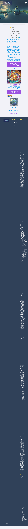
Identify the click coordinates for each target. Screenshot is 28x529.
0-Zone (23, 386)
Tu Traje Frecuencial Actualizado (22, 460)
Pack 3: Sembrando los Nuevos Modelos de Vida (22, 333)
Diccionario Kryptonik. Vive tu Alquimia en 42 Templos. (22, 202)
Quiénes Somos (22, 401)
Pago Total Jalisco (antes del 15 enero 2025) (22, 368)
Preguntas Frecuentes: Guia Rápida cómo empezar (22, 377)
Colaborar (22, 172)
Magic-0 (23, 392)
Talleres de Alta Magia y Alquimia (23, 398)
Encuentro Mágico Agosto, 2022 (22, 218)
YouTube (14, 124)
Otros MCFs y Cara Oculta (23, 512)
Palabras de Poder (23, 515)
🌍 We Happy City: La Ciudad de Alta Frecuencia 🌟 (22, 489)
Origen (23, 393)
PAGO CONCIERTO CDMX (22, 354)
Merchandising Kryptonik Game (22, 311)
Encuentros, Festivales (24, 240)
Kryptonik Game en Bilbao (22, 286)
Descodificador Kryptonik (22, 197)
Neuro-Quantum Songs (22, 321)
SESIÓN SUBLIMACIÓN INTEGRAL (22, 409)
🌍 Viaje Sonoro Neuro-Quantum (22, 485)
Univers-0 (23, 395)
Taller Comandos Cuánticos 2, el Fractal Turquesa (22, 427)
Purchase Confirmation (24, 167)
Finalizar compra (22, 279)
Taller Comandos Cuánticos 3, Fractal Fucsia (22, 432)
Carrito (22, 161)
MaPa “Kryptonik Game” (23, 504)
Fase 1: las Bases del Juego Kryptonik (22, 260)
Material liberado (22, 309)
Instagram (14, 125)
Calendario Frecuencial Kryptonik (22, 153)
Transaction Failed (24, 171)
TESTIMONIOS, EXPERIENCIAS (22, 455)
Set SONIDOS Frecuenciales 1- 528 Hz (24, 519)
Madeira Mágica (22, 300)
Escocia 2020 (22, 237)
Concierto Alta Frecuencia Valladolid (22, 184)
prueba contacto (22, 381)
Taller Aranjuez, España (25, 252)
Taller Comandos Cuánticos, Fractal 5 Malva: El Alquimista (22, 451)
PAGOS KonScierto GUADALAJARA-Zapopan (23, 373)
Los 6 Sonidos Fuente (22, 297)
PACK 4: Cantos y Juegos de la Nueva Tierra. (22, 338)
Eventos (22, 238)
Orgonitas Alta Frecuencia (22, 324)
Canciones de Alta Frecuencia (22, 156)
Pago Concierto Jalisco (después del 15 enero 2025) (22, 359)
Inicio (22, 281)
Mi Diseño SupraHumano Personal (22, 318)
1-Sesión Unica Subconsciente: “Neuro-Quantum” (22, 123)
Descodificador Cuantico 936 (22, 194)
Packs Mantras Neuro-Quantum (22, 348)
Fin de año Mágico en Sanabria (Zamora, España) (22, 276)
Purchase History (23, 169)
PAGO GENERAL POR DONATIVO (22, 364)
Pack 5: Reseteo (22, 342)
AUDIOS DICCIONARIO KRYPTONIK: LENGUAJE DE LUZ (22, 148)
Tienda (22, 458)
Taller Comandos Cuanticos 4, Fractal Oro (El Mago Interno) (22, 438)
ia (16, 111)
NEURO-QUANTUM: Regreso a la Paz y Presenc (14, 111)
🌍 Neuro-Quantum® (22, 482)
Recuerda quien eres (22, 403)
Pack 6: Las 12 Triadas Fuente (22, 344)
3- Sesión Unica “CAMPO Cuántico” (22, 131)
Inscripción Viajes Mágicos (22, 283)
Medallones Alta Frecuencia (24, 255)
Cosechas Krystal (22, 192)
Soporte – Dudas (22, 421)
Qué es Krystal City (22, 385)
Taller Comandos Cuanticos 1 (22, 423)
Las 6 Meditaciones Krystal (22, 289)
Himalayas (22, 280)
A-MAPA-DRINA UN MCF (22, 140)
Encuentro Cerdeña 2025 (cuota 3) (22, 210)
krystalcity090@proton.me (16, 122)
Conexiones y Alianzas (22, 187)
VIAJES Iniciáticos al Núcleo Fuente (22, 470)
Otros (23, 257)
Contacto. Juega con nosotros (22, 189)
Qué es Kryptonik (22, 383)
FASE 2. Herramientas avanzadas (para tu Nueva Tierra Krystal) (22, 265)
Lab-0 (23, 390)
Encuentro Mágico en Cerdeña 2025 (22, 226)
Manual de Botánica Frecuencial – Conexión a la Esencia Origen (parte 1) (22, 304)
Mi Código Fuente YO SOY (22, 314)
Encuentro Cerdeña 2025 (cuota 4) (22, 214)
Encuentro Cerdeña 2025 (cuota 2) (22, 206)
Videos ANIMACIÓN (22, 473)
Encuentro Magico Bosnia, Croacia (22, 222)
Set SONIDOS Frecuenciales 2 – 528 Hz (22, 418)
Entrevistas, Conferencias (22, 235)
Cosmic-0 (23, 388)
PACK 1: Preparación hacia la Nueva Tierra (22, 328)
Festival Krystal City (22, 270)
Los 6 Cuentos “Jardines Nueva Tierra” (22, 293)
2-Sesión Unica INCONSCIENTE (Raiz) (22, 128)
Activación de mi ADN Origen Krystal (22, 144)
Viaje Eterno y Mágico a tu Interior (22, 463)
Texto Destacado (22, 457)
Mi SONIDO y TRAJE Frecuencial (24, 508)
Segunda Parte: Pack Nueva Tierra (22, 406)
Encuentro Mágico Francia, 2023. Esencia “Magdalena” (22, 231)
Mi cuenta (22, 316)
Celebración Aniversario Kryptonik (22, 163)
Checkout (22, 165)
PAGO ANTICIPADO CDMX (22, 351)
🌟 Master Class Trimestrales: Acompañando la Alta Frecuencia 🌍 (22, 495)
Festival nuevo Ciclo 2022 (22, 272)
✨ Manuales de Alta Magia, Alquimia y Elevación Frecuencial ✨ (22, 477)
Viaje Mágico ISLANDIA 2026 (22, 466)
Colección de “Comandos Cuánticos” (22, 175)
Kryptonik (22, 499)
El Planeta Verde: (23, 501)
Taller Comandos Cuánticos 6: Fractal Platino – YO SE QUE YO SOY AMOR (22, 444)
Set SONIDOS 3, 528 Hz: (22, 415)
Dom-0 (23, 389)
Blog (22, 151)
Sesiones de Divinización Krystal (22, 412)
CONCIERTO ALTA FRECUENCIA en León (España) (22, 179)
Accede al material (14, 109)
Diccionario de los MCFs (22, 199)
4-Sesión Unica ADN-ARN (22, 135)
